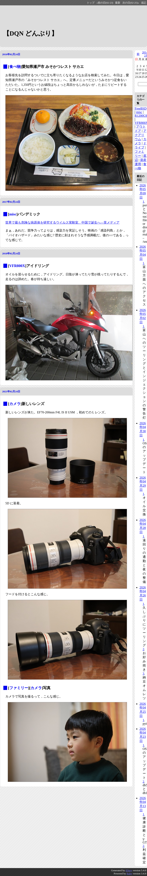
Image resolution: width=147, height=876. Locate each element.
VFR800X (17, 266)
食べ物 (15, 67)
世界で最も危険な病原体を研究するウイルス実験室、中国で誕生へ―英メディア (62, 222)
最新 (117, 2)
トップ (90, 2)
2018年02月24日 (11, 253)
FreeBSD (141, 108)
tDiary (129, 870)
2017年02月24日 (11, 201)
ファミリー (18, 688)
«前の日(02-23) (104, 2)
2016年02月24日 (11, 54)
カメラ (15, 404)
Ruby (129, 873)
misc (12, 214)
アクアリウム (140, 135)
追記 (143, 2)
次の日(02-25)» (130, 2)
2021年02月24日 (11, 391)
